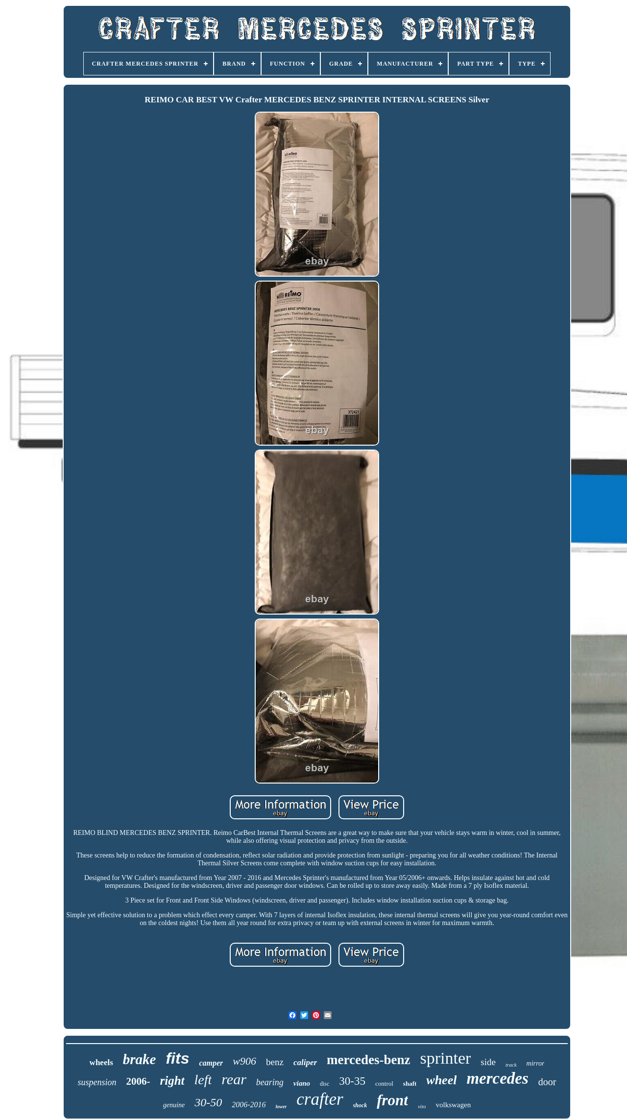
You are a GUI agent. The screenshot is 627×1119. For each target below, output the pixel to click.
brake (139, 1059)
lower (281, 1106)
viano (301, 1083)
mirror (536, 1063)
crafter (319, 1099)
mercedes (497, 1078)
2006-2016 (248, 1104)
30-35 (352, 1081)
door (547, 1081)
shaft (409, 1083)
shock (360, 1105)
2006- (138, 1081)
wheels (101, 1062)
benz (275, 1062)
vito (422, 1106)
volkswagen (453, 1105)
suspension (96, 1082)
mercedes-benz (368, 1059)
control (384, 1083)
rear (233, 1079)
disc (324, 1083)
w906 (244, 1061)
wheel (441, 1080)
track (511, 1065)
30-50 (208, 1102)
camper (211, 1063)
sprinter (445, 1058)
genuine (174, 1105)
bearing (270, 1082)
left (203, 1079)
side (488, 1062)
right (172, 1080)
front (392, 1100)
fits (177, 1058)
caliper (305, 1062)
